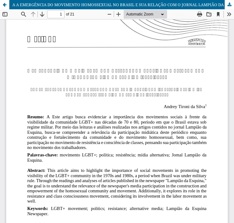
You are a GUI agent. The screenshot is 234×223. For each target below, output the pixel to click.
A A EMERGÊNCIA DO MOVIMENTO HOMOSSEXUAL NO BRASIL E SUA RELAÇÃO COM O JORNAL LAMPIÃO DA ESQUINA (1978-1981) (123, 4)
